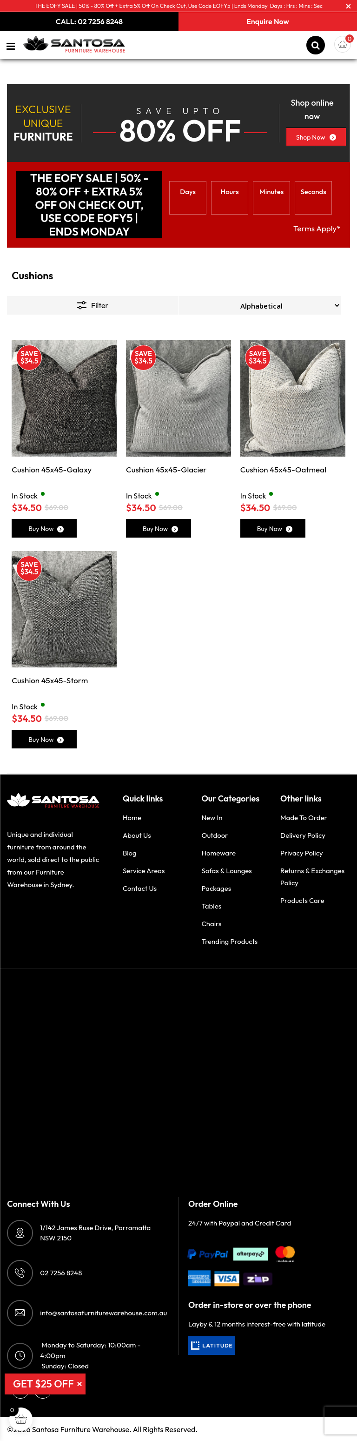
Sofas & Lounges (226, 870)
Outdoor (214, 835)
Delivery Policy (302, 835)
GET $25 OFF (43, 1383)
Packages (216, 888)
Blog (130, 852)
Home (132, 817)
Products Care (302, 900)
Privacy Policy (301, 852)
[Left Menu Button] (11, 46)
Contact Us (140, 888)
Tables (211, 906)
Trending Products (229, 941)
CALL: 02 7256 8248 (89, 21)
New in (211, 817)
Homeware (218, 852)
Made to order (303, 817)
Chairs (211, 923)
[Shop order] (259, 305)
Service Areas (144, 870)
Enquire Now (267, 21)
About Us (137, 835)
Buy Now (46, 529)
